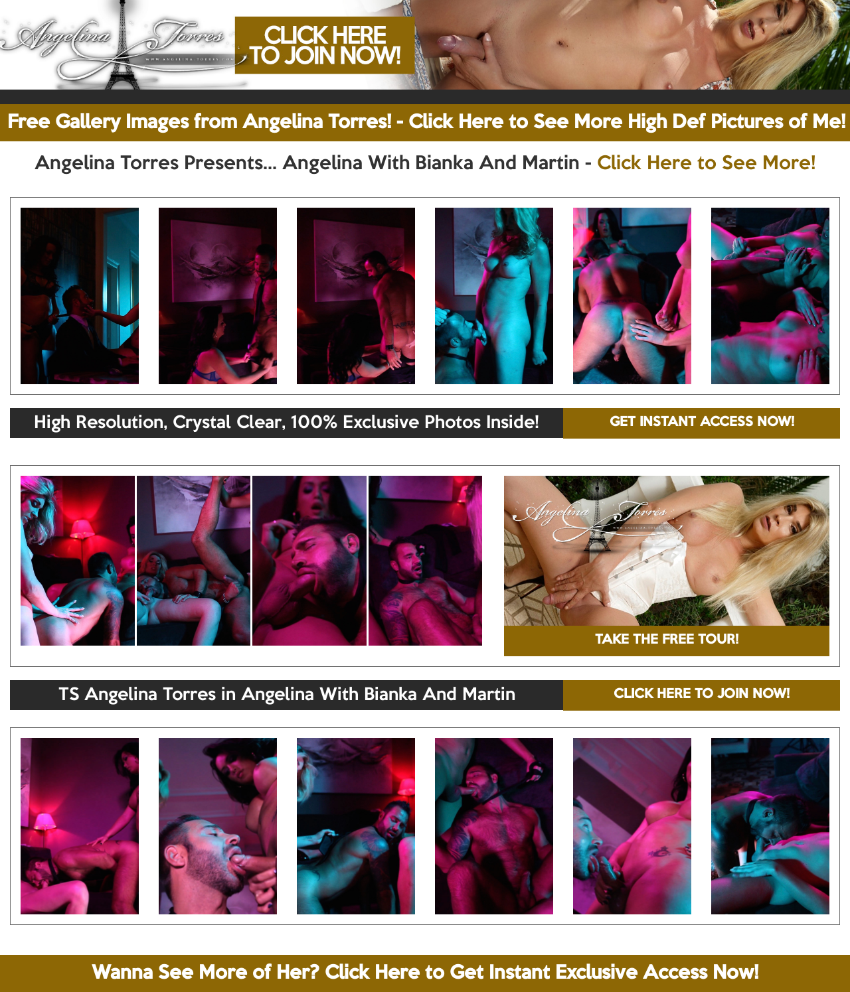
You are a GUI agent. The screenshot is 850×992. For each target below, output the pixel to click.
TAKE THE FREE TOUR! (666, 640)
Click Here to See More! (706, 164)
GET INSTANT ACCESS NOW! (702, 423)
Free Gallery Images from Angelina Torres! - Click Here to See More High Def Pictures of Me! (426, 122)
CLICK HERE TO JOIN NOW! (702, 695)
